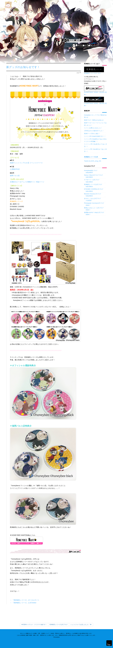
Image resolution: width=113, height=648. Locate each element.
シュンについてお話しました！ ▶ (81, 624)
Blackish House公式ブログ (95, 195)
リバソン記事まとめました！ (93, 128)
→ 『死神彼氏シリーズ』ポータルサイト (24, 600)
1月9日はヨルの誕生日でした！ (94, 130)
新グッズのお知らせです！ (23, 67)
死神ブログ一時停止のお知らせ (94, 120)
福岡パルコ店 (15, 175)
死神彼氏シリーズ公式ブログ (95, 185)
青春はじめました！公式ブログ (95, 209)
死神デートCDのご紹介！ (92, 133)
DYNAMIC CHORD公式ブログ (95, 190)
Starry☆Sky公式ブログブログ (95, 176)
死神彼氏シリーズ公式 (91, 157)
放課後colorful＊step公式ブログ (95, 213)
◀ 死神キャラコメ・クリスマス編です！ (34, 624)
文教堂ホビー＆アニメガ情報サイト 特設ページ (27, 182)
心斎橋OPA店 (15, 169)
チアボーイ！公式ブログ (95, 181)
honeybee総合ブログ (95, 171)
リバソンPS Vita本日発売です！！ (95, 136)
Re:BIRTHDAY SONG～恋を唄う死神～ (95, 91)
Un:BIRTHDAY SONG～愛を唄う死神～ (95, 102)
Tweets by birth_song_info (92, 161)
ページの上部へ (109, 643)
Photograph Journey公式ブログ (95, 204)
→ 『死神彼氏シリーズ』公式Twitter (23, 603)
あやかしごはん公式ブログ (95, 199)
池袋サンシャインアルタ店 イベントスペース (26, 163)
